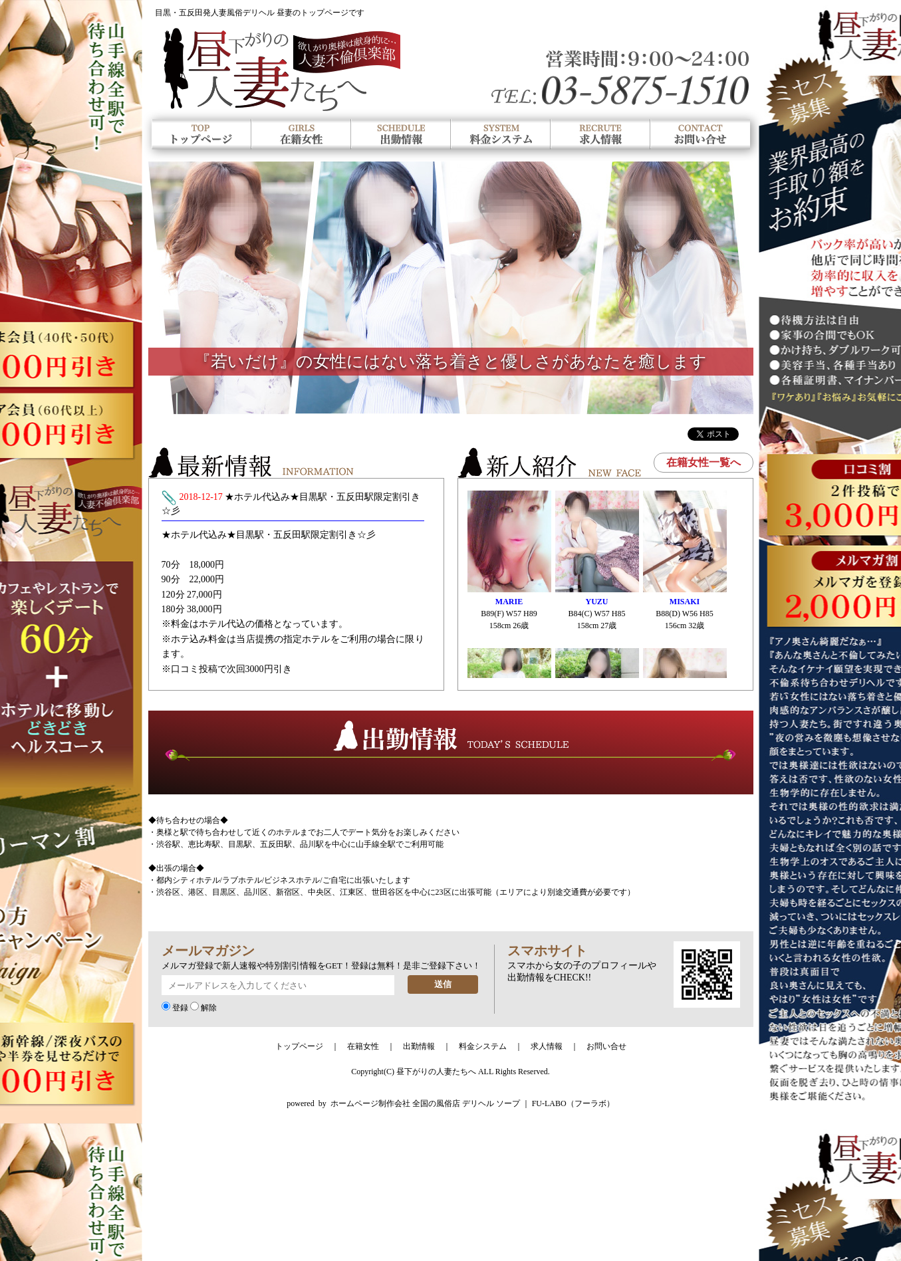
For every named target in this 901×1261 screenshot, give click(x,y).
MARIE (509, 601)
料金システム (483, 1046)
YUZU (596, 601)
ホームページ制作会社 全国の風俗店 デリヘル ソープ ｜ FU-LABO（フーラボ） (472, 1103)
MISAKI (685, 601)
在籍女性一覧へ (703, 462)
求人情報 (547, 1046)
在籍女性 (363, 1046)
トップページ (299, 1046)
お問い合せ (606, 1046)
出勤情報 (419, 1046)
